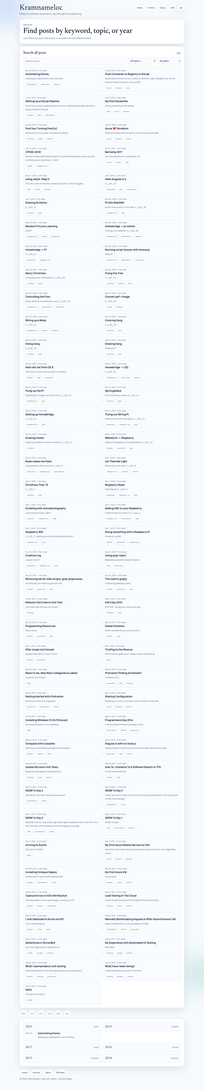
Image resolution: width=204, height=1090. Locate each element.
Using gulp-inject (115, 555)
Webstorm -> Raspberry (119, 438)
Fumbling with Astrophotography (45, 508)
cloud (109, 88)
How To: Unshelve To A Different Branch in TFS (133, 767)
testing (30, 139)
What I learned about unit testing (45, 966)
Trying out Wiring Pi (117, 414)
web (127, 88)
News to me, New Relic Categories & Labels (51, 673)
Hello (28, 989)
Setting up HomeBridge (39, 414)
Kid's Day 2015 (113, 602)
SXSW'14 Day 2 (34, 818)
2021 (23, 1013)
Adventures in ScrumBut (40, 942)
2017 (41, 1013)
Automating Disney (37, 74)
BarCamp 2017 (113, 152)
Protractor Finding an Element (123, 673)
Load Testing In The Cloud (121, 895)
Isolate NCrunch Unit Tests (41, 767)
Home (139, 7)
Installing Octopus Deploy (41, 872)
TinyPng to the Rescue (119, 649)
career (40, 139)
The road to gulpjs (116, 579)
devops (57, 84)
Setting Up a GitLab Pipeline (42, 101)
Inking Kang (32, 343)
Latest (25, 1072)
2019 (32, 1013)
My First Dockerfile (116, 101)
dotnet (50, 139)
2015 (58, 1013)
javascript (45, 84)
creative (30, 213)
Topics (163, 7)
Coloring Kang (113, 320)
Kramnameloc (41, 8)
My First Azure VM (116, 872)
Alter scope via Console (39, 649)
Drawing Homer (34, 438)
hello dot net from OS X (39, 367)
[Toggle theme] (181, 7)
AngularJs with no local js (120, 743)
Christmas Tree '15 (36, 485)
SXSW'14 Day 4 (34, 790)
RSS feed (60, 1072)
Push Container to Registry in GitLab (127, 74)
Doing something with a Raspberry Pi (127, 532)
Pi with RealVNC (115, 202)
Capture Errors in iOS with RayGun (46, 895)
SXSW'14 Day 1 (113, 818)
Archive (151, 7)
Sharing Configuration (118, 696)
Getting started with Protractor (44, 696)
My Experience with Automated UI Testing (130, 942)
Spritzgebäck (113, 390)
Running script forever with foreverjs (127, 249)
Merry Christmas (35, 273)
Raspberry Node (115, 485)
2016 (50, 1013)
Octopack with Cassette (40, 743)
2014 (67, 1013)
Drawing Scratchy (36, 202)
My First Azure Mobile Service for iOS (127, 845)
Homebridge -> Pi (36, 249)
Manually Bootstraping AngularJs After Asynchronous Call (140, 919)
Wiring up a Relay (35, 320)
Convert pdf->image (117, 296)
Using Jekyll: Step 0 (37, 179)
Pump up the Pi (34, 390)
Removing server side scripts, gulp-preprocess (53, 579)
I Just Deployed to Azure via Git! (44, 919)
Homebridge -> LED (116, 367)
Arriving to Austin (36, 845)
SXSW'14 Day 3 (114, 790)
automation (32, 84)
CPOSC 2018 (33, 152)
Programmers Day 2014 (119, 720)
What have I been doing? (120, 966)
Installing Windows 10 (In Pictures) (46, 720)
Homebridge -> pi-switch (120, 226)
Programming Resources (40, 626)
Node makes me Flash (38, 461)
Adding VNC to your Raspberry (123, 508)
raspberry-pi (42, 166)
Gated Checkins (115, 626)
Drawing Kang (113, 343)
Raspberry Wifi (34, 532)
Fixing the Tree (114, 273)
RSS (173, 7)
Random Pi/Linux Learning (41, 226)
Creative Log (33, 555)
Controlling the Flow (37, 296)
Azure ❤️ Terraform (116, 128)
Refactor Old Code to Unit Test (44, 602)
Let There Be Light (116, 461)
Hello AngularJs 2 (115, 179)
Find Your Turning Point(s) (41, 128)
